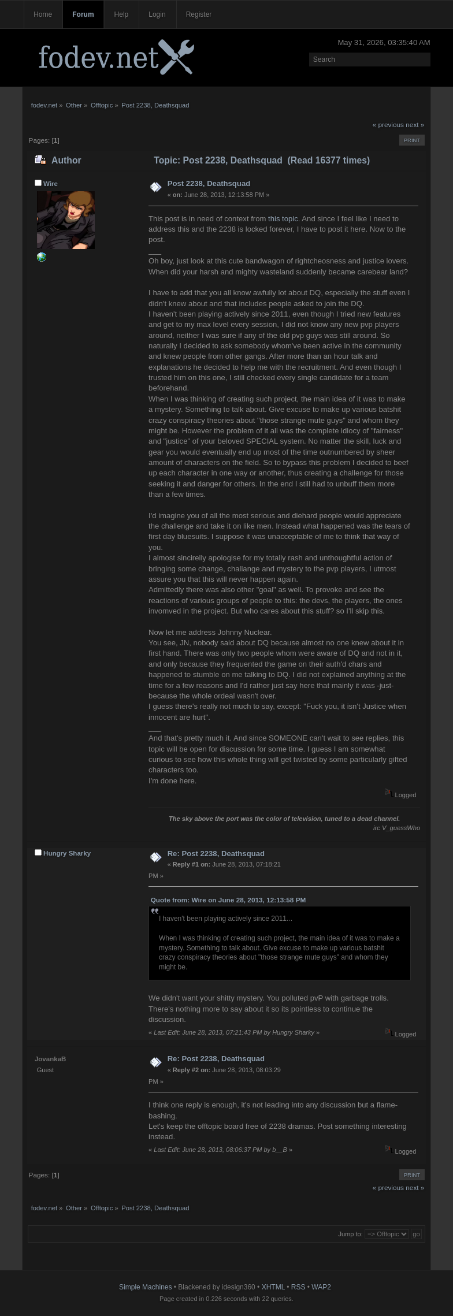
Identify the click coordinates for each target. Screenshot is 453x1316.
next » (415, 125)
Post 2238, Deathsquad (209, 183)
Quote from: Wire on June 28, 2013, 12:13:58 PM (228, 900)
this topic (283, 218)
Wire (50, 183)
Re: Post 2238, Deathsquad (216, 853)
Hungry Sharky (67, 853)
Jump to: (351, 1234)
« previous (388, 125)
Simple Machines (145, 1287)
